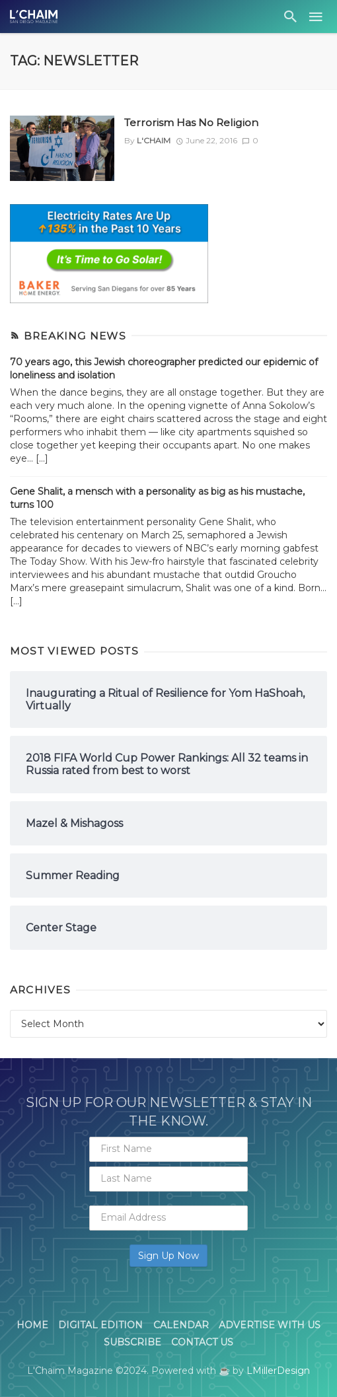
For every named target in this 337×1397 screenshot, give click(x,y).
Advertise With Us (269, 1325)
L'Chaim (153, 140)
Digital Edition (100, 1325)
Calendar (181, 1325)
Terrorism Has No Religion (191, 122)
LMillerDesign (278, 1371)
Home (32, 1325)
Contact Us (202, 1342)
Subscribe (132, 1342)
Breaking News (75, 336)
